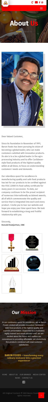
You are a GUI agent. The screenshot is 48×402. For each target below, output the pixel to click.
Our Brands (25, 375)
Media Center (38, 375)
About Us (14, 375)
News (18, 378)
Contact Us (27, 378)
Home (5, 375)
